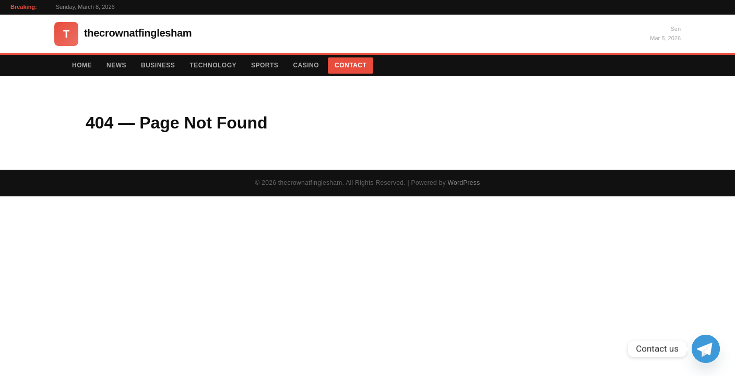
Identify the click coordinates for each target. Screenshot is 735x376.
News (116, 65)
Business (158, 65)
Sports (264, 65)
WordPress (464, 182)
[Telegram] (706, 349)
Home (82, 65)
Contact (350, 65)
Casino (306, 65)
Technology (212, 65)
